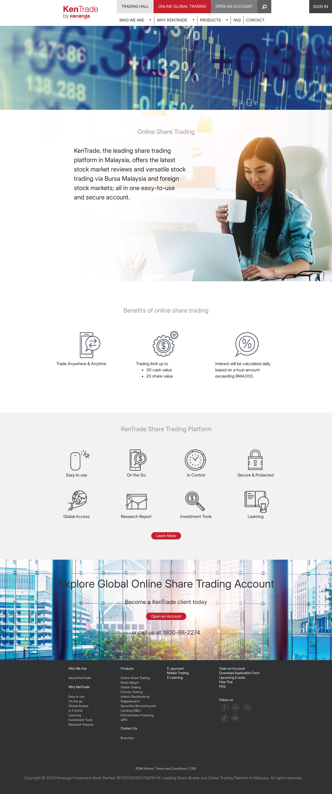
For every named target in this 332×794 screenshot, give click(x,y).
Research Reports (81, 724)
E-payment (175, 668)
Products (127, 668)
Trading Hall (135, 6)
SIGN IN (320, 6)
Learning (74, 715)
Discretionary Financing (137, 715)
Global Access (78, 706)
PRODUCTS (210, 20)
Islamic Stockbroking (135, 696)
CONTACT (255, 20)
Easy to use (76, 696)
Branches (127, 738)
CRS (192, 768)
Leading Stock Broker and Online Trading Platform (205, 777)
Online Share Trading (135, 678)
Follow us (226, 700)
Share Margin (130, 682)
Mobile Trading (178, 673)
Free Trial (226, 682)
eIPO (124, 720)
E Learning (175, 677)
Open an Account (166, 616)
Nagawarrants (130, 701)
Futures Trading (132, 692)
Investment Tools (80, 720)
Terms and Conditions (171, 768)
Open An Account (234, 6)
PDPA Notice (144, 768)
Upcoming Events (232, 677)
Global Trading (131, 687)
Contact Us (129, 728)
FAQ (237, 20)
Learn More (166, 535)
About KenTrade (79, 678)
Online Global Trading (182, 6)
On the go (75, 701)
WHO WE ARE (131, 20)
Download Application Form (239, 673)
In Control (75, 710)
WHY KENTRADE (172, 20)
